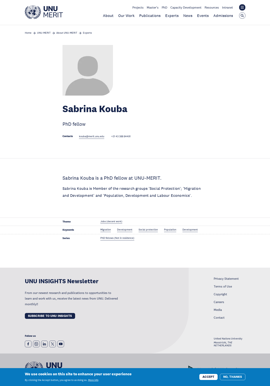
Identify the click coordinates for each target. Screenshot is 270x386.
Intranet (227, 7)
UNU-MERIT (44, 33)
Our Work (126, 15)
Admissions (223, 15)
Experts (172, 15)
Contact (219, 317)
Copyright (220, 294)
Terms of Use (223, 286)
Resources (212, 7)
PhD (164, 7)
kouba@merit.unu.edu (91, 136)
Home (28, 33)
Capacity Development (185, 7)
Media (218, 310)
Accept (208, 377)
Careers (219, 302)
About (108, 15)
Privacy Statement (226, 278)
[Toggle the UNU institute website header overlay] (242, 7)
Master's (153, 7)
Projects (138, 7)
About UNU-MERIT (66, 33)
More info (93, 380)
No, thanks (232, 377)
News (187, 15)
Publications (150, 15)
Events (203, 15)
